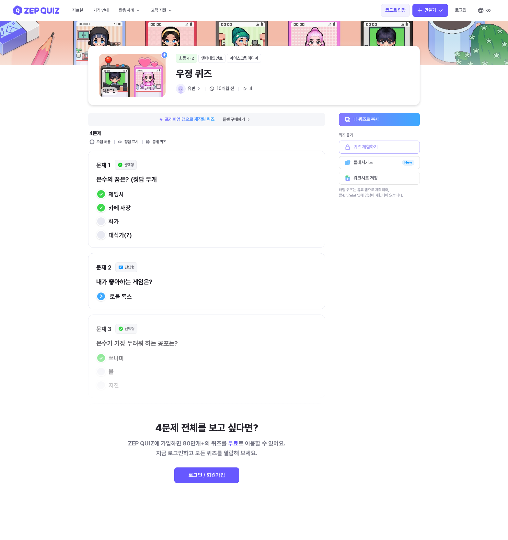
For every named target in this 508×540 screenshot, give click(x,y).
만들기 (430, 10)
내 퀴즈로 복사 (379, 119)
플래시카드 (379, 162)
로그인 (461, 10)
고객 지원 (162, 10)
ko (484, 10)
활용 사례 (130, 10)
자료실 (77, 10)
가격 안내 (101, 10)
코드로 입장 (395, 10)
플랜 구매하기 (237, 119)
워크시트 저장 (379, 178)
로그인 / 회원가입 (207, 475)
